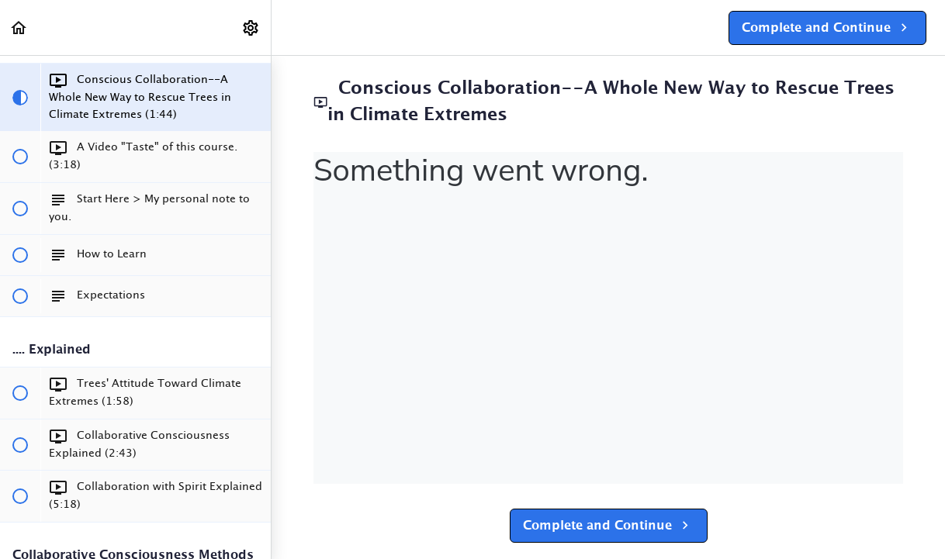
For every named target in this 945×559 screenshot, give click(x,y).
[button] (19, 27)
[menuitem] (251, 27)
